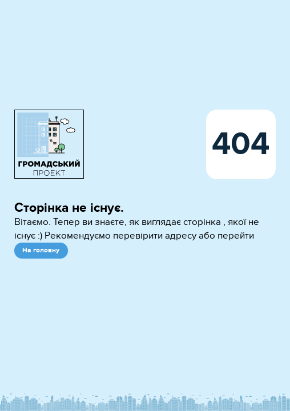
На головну (40, 250)
